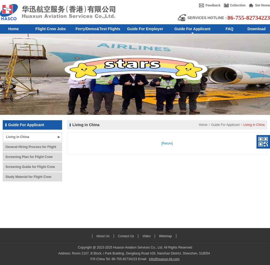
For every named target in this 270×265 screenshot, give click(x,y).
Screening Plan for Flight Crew (29, 157)
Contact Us (126, 236)
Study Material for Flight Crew (28, 177)
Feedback (212, 5)
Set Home (262, 5)
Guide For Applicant (225, 125)
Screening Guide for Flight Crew (30, 167)
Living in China (17, 137)
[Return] (167, 143)
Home (203, 125)
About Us (103, 236)
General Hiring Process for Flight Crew (30, 148)
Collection (238, 5)
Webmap (165, 236)
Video (146, 236)
